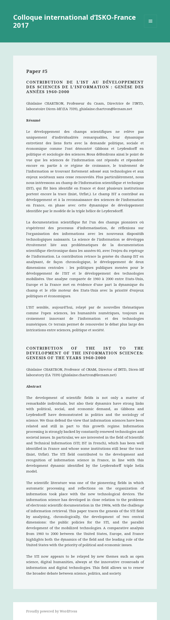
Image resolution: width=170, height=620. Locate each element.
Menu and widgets (150, 27)
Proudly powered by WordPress (51, 611)
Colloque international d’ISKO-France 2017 (74, 21)
